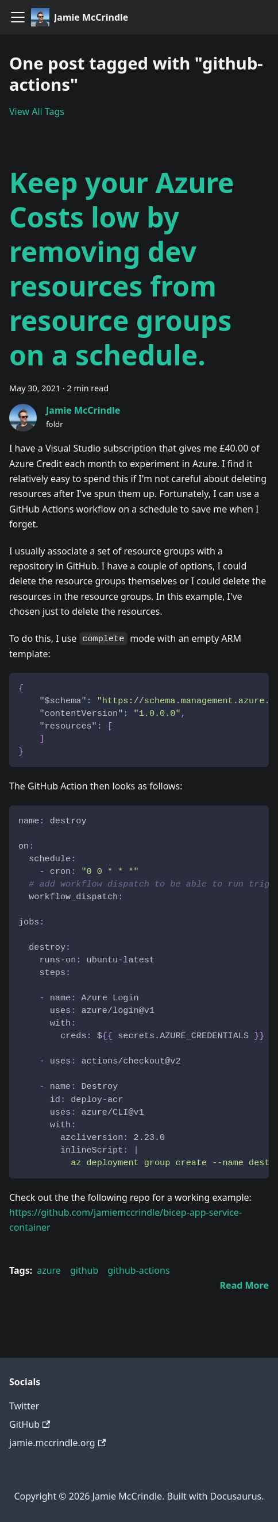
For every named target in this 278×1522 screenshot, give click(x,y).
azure (49, 1270)
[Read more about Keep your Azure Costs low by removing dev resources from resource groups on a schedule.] (244, 1285)
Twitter (24, 1406)
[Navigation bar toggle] (17, 17)
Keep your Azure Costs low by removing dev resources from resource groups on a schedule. (121, 268)
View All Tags (36, 111)
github (84, 1270)
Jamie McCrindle (83, 410)
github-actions (138, 1270)
